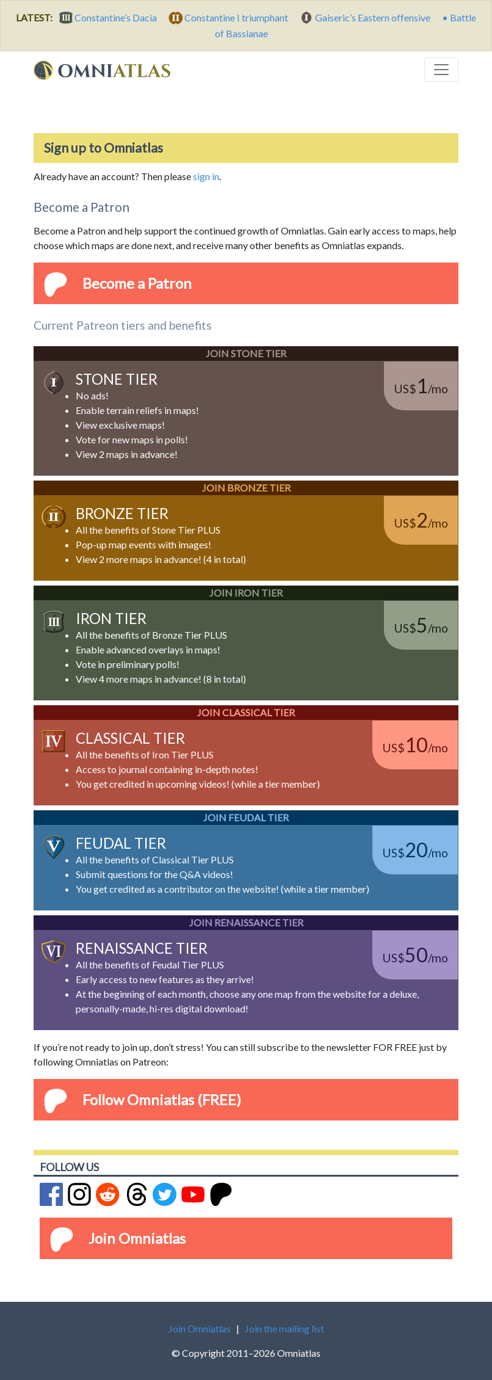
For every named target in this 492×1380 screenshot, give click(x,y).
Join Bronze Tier (246, 487)
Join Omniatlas (137, 1238)
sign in (206, 176)
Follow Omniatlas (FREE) (161, 1099)
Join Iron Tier (246, 592)
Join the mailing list (284, 1328)
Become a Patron (137, 283)
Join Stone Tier (246, 353)
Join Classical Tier (246, 712)
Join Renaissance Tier (246, 922)
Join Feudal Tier (246, 817)
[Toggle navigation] (441, 69)
